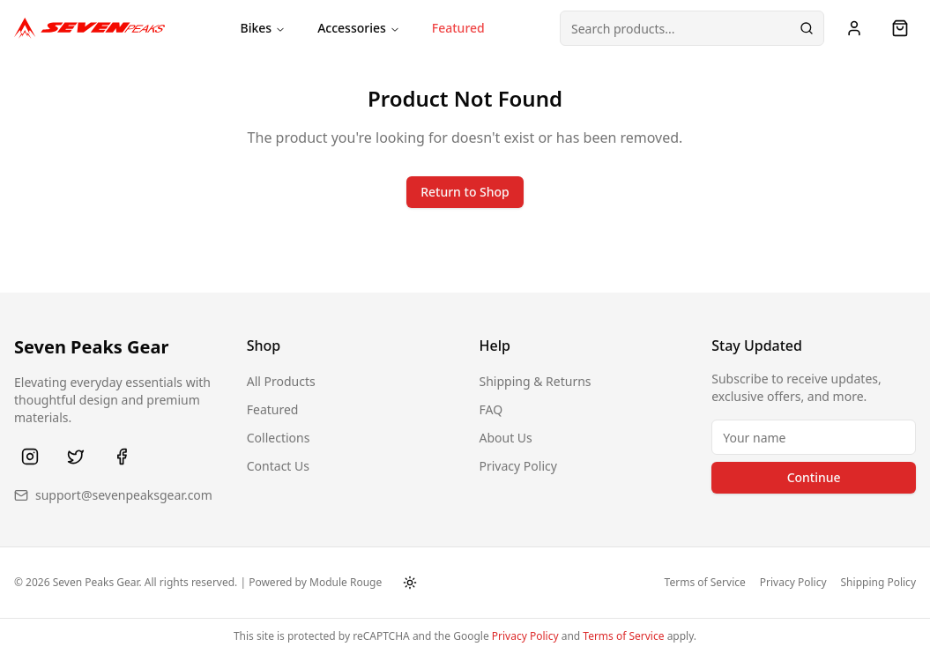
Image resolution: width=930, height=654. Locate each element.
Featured (458, 27)
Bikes (263, 27)
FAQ (491, 409)
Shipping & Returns (535, 381)
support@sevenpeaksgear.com (123, 495)
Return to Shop (465, 191)
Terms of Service (705, 583)
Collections (278, 437)
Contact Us (278, 465)
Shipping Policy (878, 583)
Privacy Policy (518, 465)
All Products (281, 381)
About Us (506, 437)
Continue (814, 477)
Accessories (358, 27)
